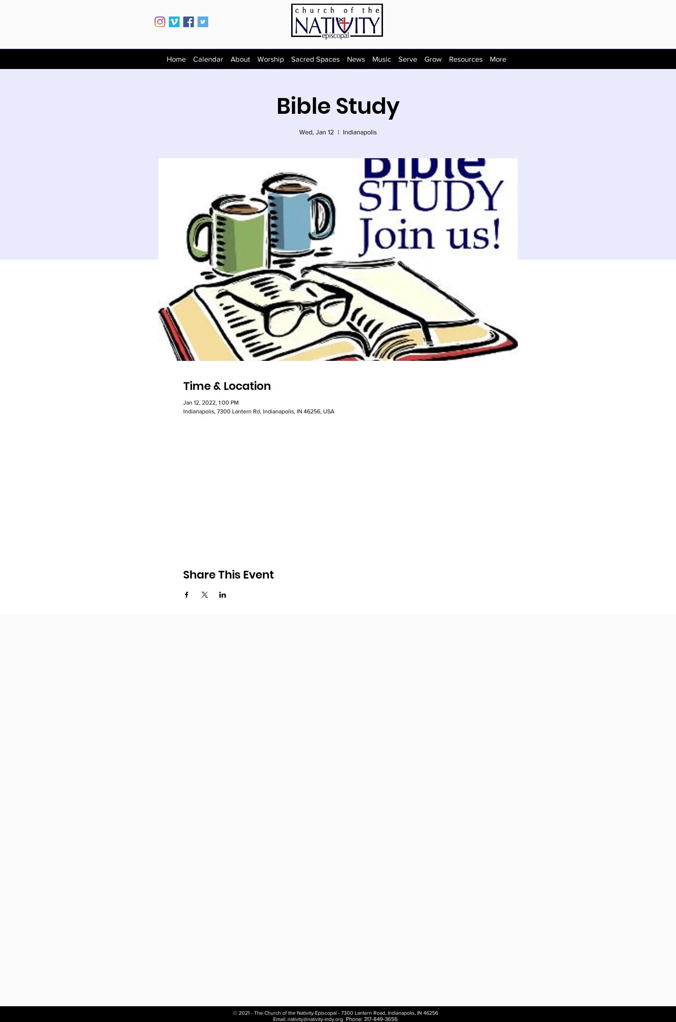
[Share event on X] (204, 595)
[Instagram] (160, 22)
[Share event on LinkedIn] (222, 595)
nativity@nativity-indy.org (315, 1019)
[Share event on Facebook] (186, 595)
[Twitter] (203, 22)
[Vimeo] (174, 22)
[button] (240, 59)
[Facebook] (188, 22)
